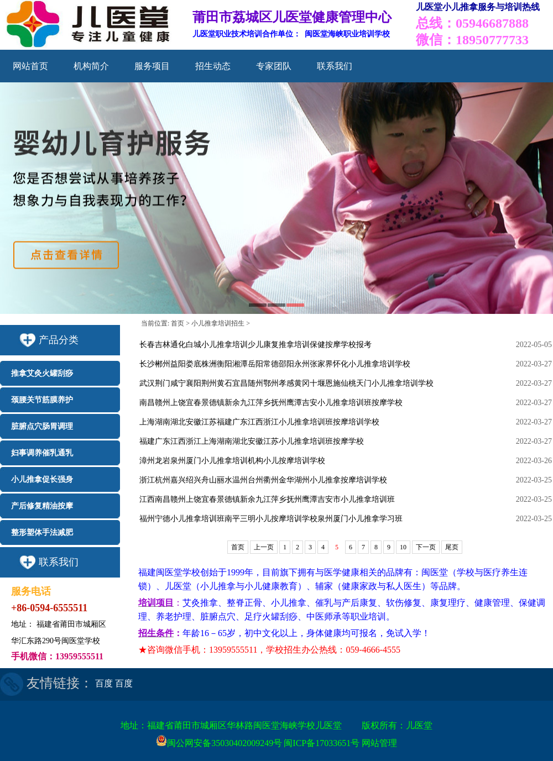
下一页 (426, 547)
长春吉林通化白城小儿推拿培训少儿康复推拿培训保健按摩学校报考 (255, 344)
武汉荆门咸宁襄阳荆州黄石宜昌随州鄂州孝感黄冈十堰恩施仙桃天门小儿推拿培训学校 (286, 383)
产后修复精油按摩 (42, 506)
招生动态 (213, 66)
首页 (177, 323)
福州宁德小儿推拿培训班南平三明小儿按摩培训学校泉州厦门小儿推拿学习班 (271, 519)
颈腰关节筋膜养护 (42, 400)
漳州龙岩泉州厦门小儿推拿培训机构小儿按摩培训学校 (232, 460)
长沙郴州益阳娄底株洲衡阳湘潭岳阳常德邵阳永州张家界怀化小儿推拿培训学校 (274, 364)
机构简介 (91, 66)
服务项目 (152, 66)
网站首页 (30, 66)
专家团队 (273, 66)
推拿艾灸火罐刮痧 (42, 373)
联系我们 (334, 66)
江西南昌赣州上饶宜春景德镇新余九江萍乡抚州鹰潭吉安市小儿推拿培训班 (267, 499)
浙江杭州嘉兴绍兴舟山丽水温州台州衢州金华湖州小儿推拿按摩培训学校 (263, 480)
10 (403, 547)
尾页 (451, 547)
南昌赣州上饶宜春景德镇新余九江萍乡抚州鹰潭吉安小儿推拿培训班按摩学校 (271, 402)
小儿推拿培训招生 (217, 323)
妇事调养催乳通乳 (42, 453)
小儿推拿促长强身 (42, 479)
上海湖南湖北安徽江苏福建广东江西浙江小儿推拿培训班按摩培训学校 (259, 422)
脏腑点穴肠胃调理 (42, 426)
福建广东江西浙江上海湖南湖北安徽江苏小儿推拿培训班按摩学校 (251, 441)
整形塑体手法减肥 (42, 532)
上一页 (264, 547)
